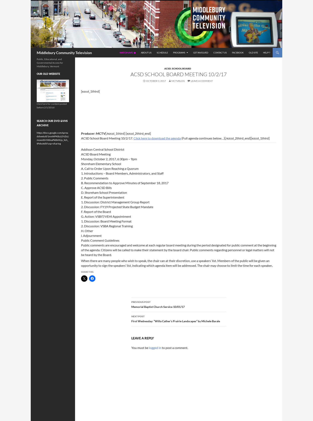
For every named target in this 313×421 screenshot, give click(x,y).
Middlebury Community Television (64, 52)
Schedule (162, 52)
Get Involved (200, 52)
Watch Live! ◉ (128, 52)
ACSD (167, 68)
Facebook (238, 52)
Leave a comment (202, 80)
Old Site (253, 52)
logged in (155, 348)
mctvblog (178, 80)
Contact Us (220, 52)
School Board (181, 68)
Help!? (266, 52)
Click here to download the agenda (157, 138)
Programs (179, 52)
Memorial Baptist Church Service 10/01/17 (178, 304)
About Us (146, 52)
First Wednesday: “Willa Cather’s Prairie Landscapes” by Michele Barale (178, 318)
